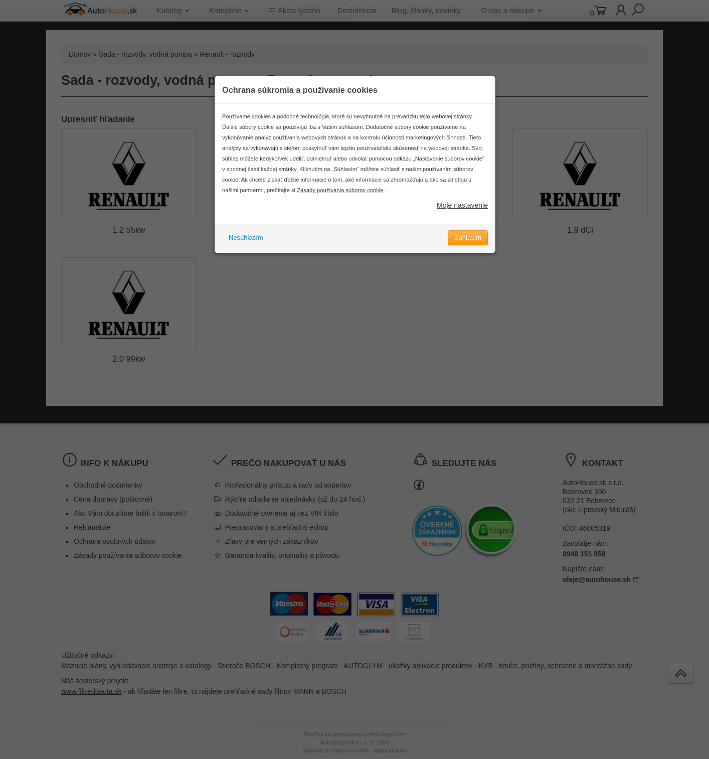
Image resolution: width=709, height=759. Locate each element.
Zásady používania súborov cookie (340, 190)
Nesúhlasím (246, 237)
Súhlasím (467, 237)
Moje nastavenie (462, 205)
